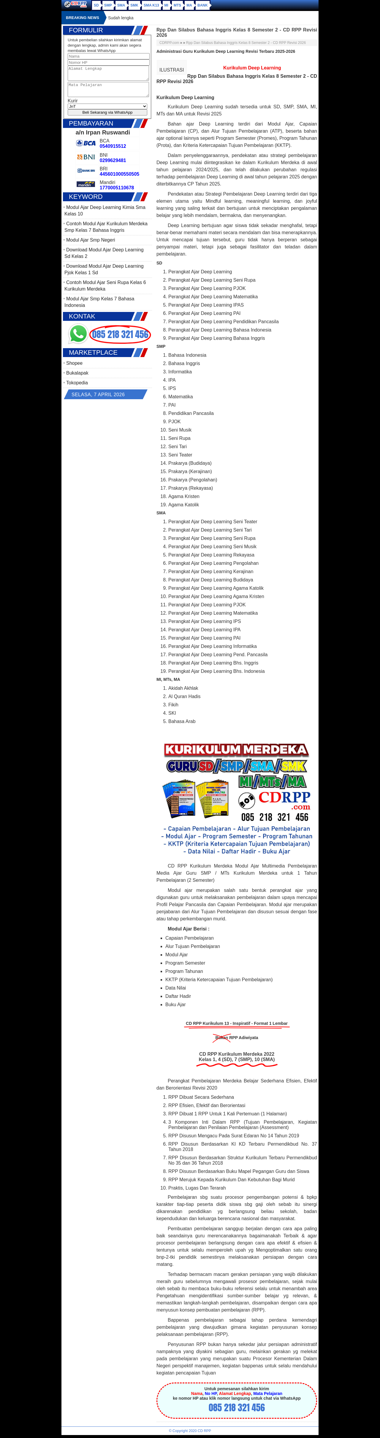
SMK (134, 5)
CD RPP (204, 1431)
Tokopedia (77, 388)
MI (166, 5)
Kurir (73, 106)
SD (96, 5)
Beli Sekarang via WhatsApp (108, 117)
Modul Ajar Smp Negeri (90, 245)
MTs (177, 5)
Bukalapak (77, 378)
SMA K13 (151, 5)
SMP (108, 5)
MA (189, 5)
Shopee (74, 368)
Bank (202, 5)
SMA (121, 5)
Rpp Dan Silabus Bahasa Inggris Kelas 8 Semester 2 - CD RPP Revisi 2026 (246, 43)
